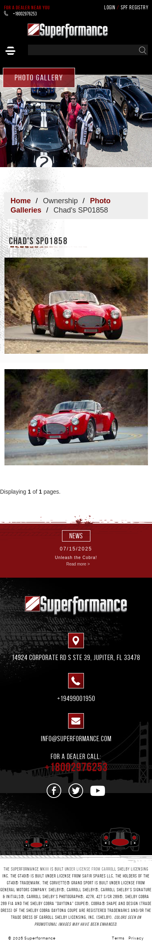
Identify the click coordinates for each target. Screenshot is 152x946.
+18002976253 (20, 13)
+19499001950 (76, 698)
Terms (118, 938)
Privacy (136, 938)
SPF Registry (135, 7)
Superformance (40, 938)
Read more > (78, 564)
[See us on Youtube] (97, 790)
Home (21, 201)
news (76, 536)
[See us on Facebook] (54, 790)
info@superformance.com (76, 739)
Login (110, 7)
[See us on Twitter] (76, 790)
